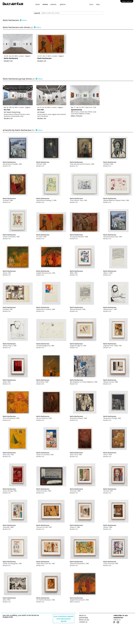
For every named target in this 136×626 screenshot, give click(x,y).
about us (82, 615)
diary (98, 4)
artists (45, 4)
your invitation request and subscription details (63, 618)
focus (91, 4)
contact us (83, 622)
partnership (83, 617)
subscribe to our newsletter (121, 616)
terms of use (84, 620)
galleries (63, 4)
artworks (53, 4)
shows (37, 4)
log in (127, 1)
